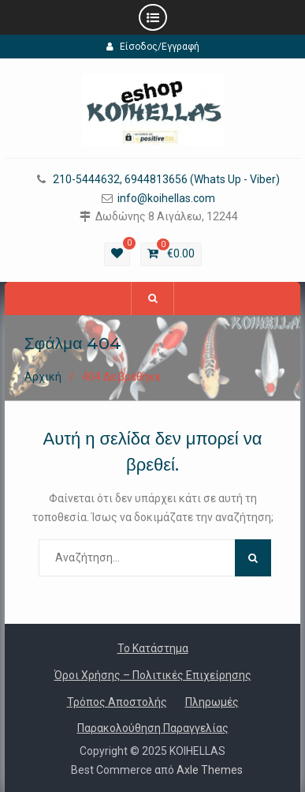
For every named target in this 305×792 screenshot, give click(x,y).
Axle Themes (210, 770)
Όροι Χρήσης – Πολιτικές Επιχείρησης (152, 675)
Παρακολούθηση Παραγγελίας (153, 728)
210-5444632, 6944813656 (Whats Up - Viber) (166, 179)
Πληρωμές (212, 702)
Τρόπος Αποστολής (117, 702)
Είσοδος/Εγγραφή (152, 46)
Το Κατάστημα (152, 648)
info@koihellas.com (166, 198)
